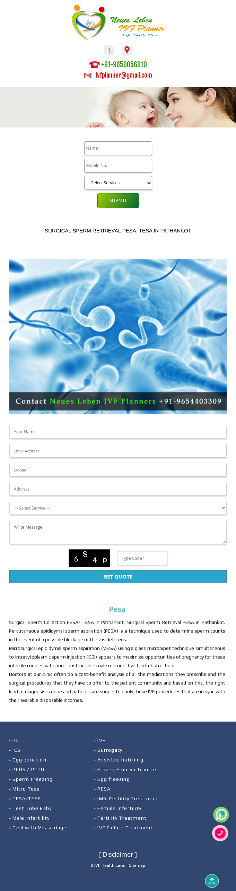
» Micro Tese (24, 789)
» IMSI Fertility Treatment (126, 798)
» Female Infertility (117, 808)
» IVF (99, 740)
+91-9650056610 (118, 64)
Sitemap (137, 865)
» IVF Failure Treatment (123, 827)
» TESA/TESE (25, 798)
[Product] (118, 183)
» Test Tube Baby (30, 808)
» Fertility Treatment (120, 818)
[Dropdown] (118, 508)
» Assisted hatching (118, 759)
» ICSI (15, 750)
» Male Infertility (29, 818)
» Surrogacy (108, 750)
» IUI (14, 740)
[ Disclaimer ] (118, 854)
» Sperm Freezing (31, 779)
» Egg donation (27, 759)
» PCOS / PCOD (27, 769)
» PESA (102, 789)
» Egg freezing (112, 779)
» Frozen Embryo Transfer (126, 769)
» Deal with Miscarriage (38, 827)
